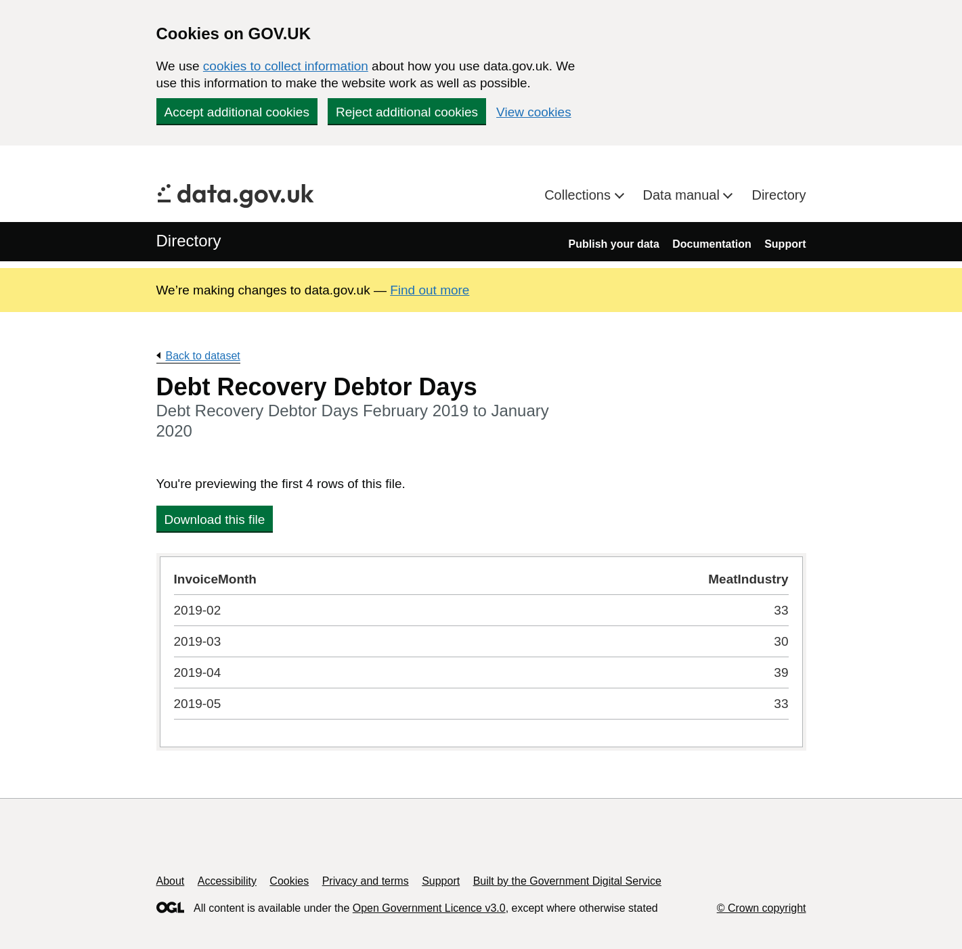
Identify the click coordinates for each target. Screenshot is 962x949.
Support (785, 244)
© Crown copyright (761, 908)
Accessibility (227, 881)
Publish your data (614, 244)
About (170, 881)
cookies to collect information (285, 66)
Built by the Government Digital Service (567, 881)
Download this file (215, 519)
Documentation (711, 244)
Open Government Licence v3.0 (429, 908)
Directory (778, 194)
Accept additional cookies (237, 112)
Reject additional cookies (407, 112)
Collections (579, 194)
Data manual (683, 194)
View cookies (533, 112)
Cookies (289, 881)
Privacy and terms (365, 881)
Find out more (429, 290)
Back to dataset (203, 355)
